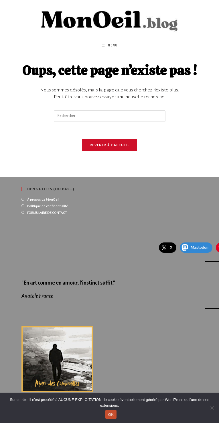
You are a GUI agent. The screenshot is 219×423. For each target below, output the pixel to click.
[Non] (212, 408)
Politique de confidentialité (47, 206)
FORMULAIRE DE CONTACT (47, 213)
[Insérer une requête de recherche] (109, 116)
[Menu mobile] (109, 45)
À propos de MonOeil (43, 199)
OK (111, 414)
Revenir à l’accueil (109, 145)
